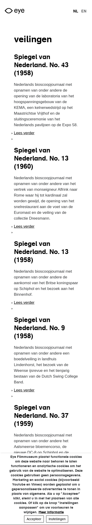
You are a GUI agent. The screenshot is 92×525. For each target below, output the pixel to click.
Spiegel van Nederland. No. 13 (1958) (41, 251)
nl (75, 11)
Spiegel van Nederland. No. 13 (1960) (41, 158)
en (83, 11)
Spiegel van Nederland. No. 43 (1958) (41, 65)
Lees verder (24, 133)
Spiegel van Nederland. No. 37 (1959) (41, 415)
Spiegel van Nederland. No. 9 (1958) (39, 328)
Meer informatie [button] (51, 512)
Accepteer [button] (34, 519)
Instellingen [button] (57, 519)
